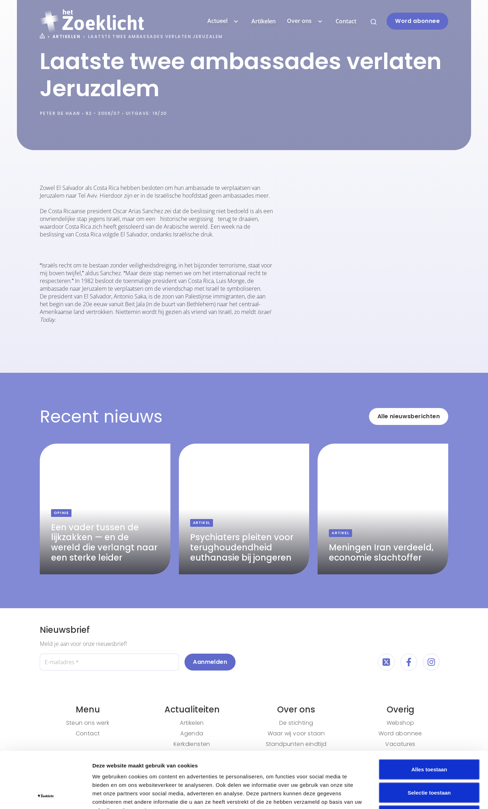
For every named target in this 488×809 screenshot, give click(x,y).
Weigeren (429, 763)
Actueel (223, 21)
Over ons (305, 21)
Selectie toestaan (429, 740)
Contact (346, 21)
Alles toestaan (429, 717)
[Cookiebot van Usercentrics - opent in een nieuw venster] (45, 795)
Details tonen (380, 795)
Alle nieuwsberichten (408, 416)
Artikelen (263, 21)
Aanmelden (210, 662)
